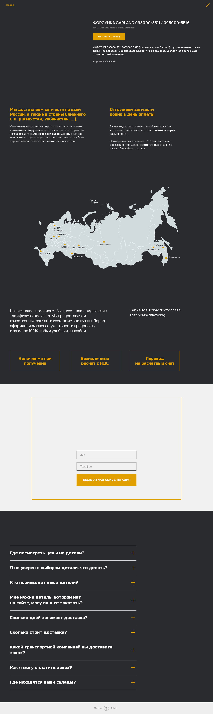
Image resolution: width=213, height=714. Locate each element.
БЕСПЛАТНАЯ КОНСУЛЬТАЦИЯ (106, 480)
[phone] (106, 466)
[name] (106, 455)
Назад (10, 5)
